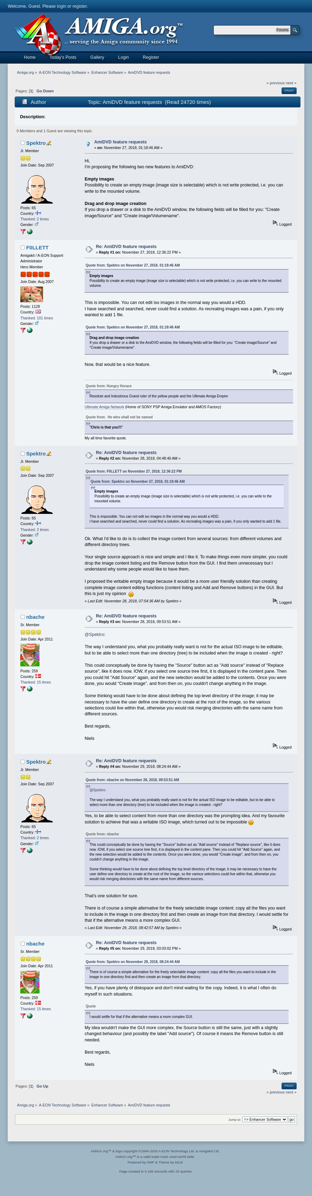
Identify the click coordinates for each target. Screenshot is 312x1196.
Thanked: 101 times (36, 318)
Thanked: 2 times (34, 219)
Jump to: (234, 1119)
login (61, 6)
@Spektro (94, 634)
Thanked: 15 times (35, 682)
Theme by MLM (170, 1162)
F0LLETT (37, 247)
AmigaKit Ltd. (209, 1151)
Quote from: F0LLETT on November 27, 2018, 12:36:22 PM (134, 471)
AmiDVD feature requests (120, 142)
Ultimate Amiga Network (104, 407)
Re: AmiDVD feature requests (126, 246)
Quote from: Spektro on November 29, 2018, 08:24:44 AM (133, 962)
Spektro (36, 143)
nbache (35, 617)
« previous (276, 83)
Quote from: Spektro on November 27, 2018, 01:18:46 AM (133, 265)
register (79, 6)
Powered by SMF (141, 1162)
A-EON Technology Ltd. (176, 1151)
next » (291, 83)
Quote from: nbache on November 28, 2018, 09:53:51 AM (132, 780)
